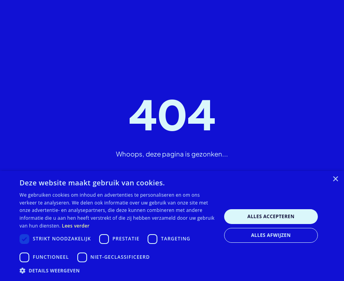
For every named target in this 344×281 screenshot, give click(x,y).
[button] (117, 271)
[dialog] (172, 226)
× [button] (335, 179)
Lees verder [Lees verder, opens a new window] (76, 225)
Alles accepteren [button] (270, 216)
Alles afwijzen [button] (271, 235)
